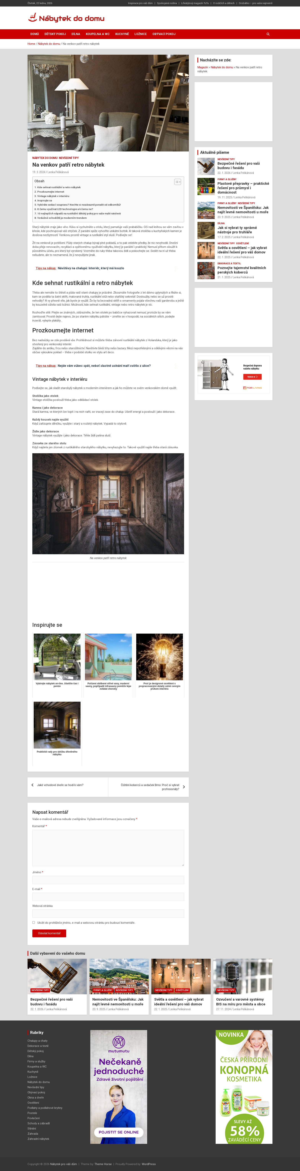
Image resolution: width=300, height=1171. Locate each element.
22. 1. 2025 (224, 257)
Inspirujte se (44, 200)
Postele (32, 1113)
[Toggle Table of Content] (175, 182)
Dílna (76, 34)
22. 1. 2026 (224, 172)
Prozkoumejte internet (50, 191)
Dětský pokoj (55, 34)
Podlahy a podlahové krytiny (45, 1108)
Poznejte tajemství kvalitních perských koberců (242, 270)
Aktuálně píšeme (214, 152)
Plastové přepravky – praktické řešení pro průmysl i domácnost (243, 187)
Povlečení (34, 1118)
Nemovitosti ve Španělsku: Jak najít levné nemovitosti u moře (243, 209)
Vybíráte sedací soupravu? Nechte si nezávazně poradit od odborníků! (79, 204)
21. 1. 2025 (224, 277)
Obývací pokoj (163, 34)
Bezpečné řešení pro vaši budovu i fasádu (239, 165)
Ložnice (141, 34)
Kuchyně (122, 34)
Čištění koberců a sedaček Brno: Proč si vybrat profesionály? (150, 787)
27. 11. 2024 (223, 1009)
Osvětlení (242, 243)
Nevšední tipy (69, 157)
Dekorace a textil (229, 263)
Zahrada (33, 1133)
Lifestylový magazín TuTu (195, 3)
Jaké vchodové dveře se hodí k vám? (60, 785)
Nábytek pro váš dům (63, 1164)
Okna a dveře (36, 1097)
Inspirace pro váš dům (140, 3)
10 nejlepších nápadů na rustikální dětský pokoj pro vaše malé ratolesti (79, 213)
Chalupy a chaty (37, 1040)
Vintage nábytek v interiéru (53, 196)
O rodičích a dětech (224, 3)
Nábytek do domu (45, 157)
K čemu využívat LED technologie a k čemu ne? (65, 209)
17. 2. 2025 (224, 237)
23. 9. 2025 (224, 217)
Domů (34, 34)
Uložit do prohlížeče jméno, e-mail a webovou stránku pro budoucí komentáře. (86, 922)
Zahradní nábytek (38, 1139)
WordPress (149, 1164)
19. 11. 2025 (225, 197)
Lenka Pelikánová (58, 172)
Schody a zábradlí (39, 1123)
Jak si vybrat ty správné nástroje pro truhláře (237, 229)
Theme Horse (103, 1164)
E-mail (37, 889)
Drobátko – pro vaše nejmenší (255, 3)
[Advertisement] (108, 593)
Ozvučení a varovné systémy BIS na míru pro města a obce (240, 1001)
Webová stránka (42, 906)
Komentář (39, 826)
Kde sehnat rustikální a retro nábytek (59, 187)
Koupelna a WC (98, 34)
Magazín (202, 67)
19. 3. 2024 (38, 172)
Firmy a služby (227, 179)
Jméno (37, 872)
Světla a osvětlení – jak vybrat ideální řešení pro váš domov (242, 250)
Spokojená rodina (167, 3)
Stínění (32, 1128)
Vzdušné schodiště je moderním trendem (62, 217)
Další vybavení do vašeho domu (57, 953)
